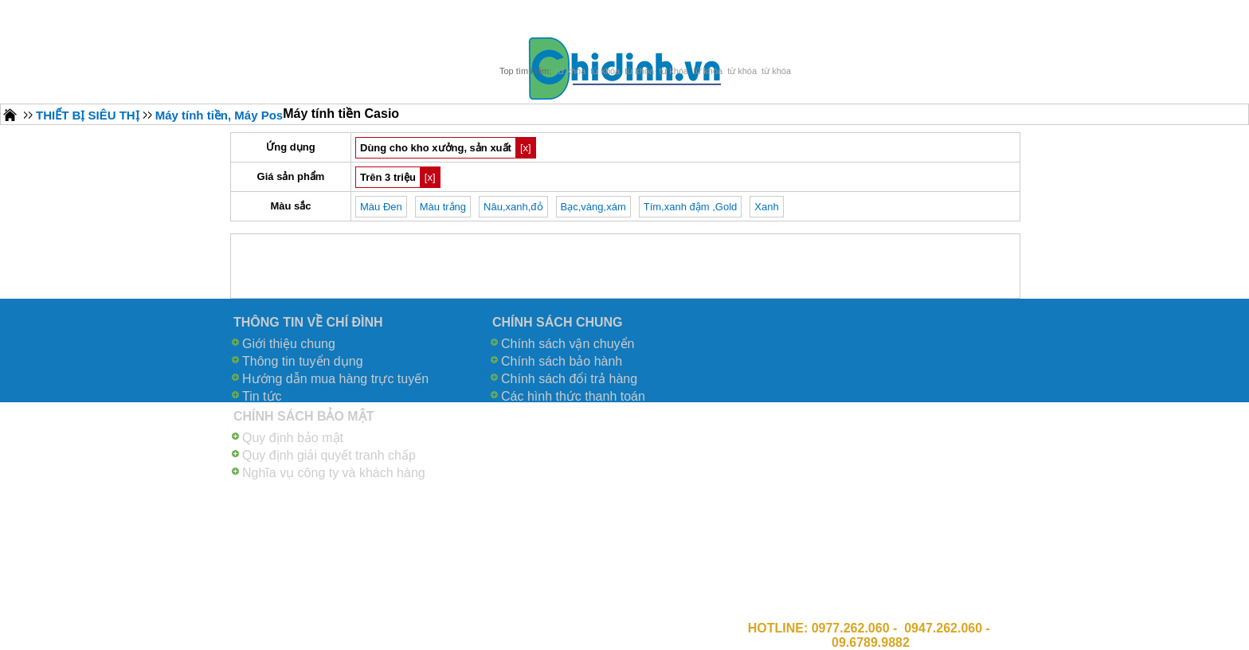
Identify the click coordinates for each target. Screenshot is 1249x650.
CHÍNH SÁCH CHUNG (557, 322)
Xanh (766, 207)
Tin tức (262, 396)
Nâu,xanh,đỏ (513, 207)
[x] (525, 148)
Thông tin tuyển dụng (302, 361)
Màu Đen (381, 207)
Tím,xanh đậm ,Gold (691, 207)
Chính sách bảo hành (561, 361)
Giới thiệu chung (288, 343)
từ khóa (570, 71)
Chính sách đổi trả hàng (569, 379)
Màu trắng (443, 207)
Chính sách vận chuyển (567, 343)
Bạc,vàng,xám (593, 207)
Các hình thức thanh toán (573, 396)
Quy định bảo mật (292, 437)
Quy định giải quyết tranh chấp (329, 455)
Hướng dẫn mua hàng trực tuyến (335, 379)
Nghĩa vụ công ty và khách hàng (333, 473)
